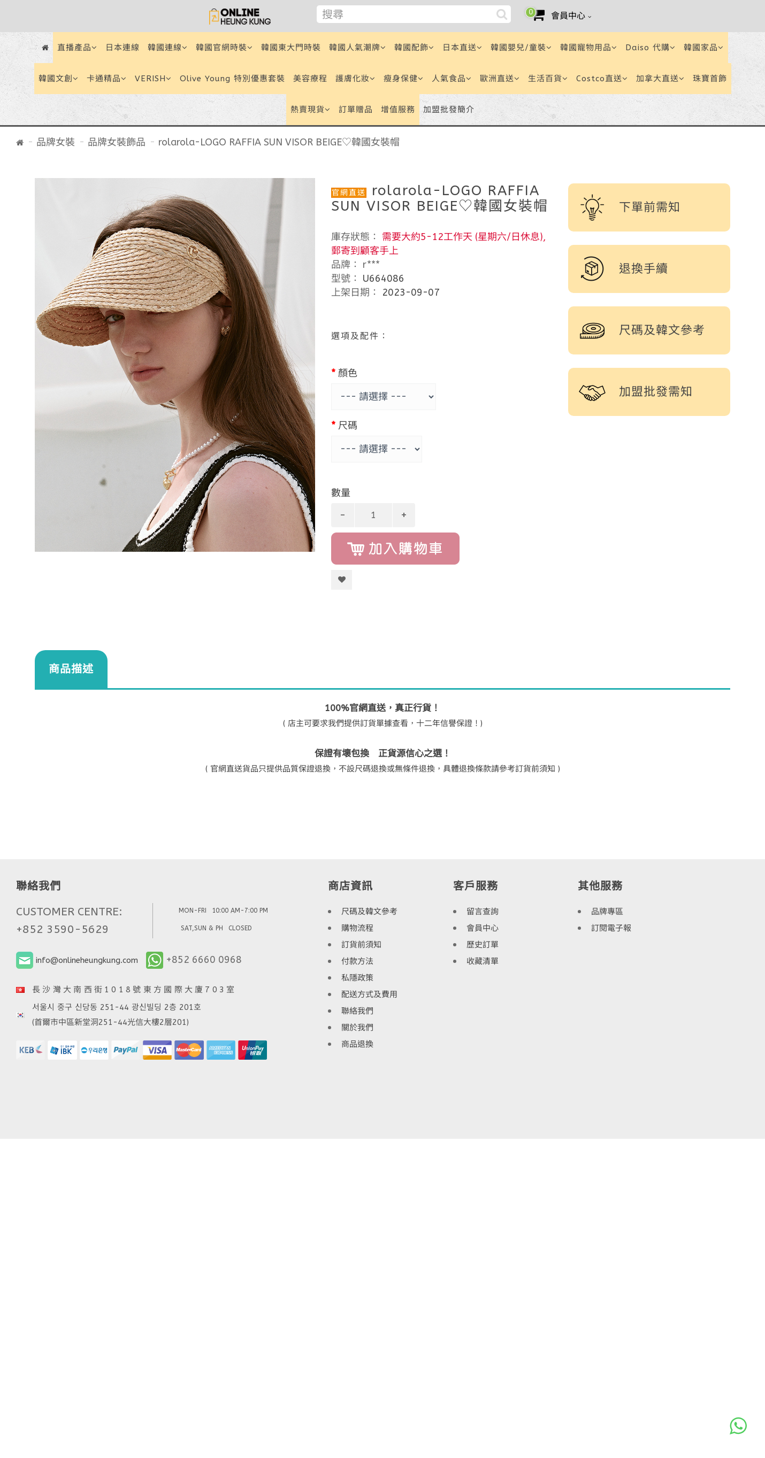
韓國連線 (168, 47)
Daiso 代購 (650, 47)
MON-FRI (192, 910)
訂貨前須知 (361, 945)
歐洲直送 (500, 78)
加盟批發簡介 (449, 109)
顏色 (347, 373)
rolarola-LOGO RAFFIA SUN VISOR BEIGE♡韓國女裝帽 (279, 142)
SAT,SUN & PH (202, 928)
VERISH (153, 78)
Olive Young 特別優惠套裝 (232, 78)
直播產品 (77, 47)
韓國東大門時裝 (291, 47)
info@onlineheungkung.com (87, 960)
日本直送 (462, 47)
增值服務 (398, 109)
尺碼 (347, 425)
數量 (340, 493)
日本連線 (122, 47)
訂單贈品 (356, 109)
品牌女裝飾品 (117, 142)
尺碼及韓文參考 (369, 911)
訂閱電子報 (611, 928)
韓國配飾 (414, 47)
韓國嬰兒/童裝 (521, 47)
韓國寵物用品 (588, 47)
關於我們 (357, 1027)
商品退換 (357, 1044)
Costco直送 (602, 78)
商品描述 (71, 669)
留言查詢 (482, 911)
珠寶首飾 (710, 78)
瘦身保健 (404, 78)
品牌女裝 (55, 142)
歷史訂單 (482, 945)
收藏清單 (482, 961)
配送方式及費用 (369, 994)
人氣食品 (452, 78)
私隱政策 (357, 978)
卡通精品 (107, 78)
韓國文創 (59, 78)
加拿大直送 (660, 78)
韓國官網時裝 (224, 47)
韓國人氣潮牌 (357, 47)
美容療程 (310, 78)
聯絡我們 (357, 1011)
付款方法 (357, 961)
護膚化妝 (355, 78)
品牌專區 (607, 911)
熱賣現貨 (310, 109)
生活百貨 (548, 78)
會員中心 (482, 928)
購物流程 (357, 928)
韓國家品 (704, 47)
